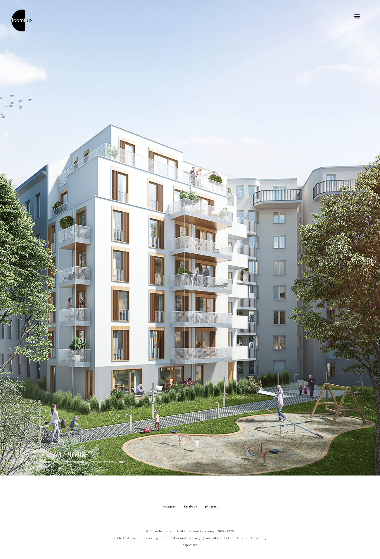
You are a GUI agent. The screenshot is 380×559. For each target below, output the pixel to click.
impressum (190, 545)
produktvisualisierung (182, 538)
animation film (218, 538)
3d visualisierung (251, 538)
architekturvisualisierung (136, 538)
